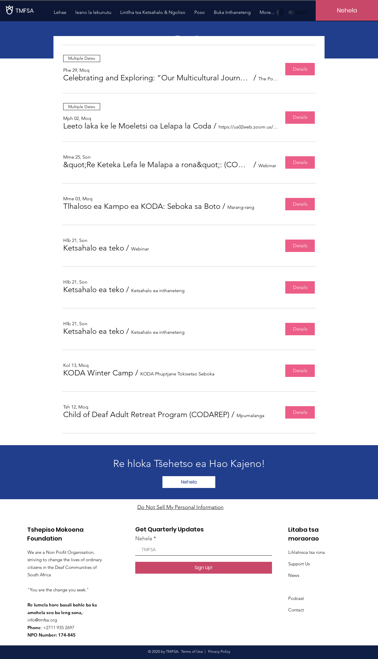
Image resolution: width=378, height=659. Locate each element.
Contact (296, 610)
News (293, 575)
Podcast (296, 598)
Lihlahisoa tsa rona (306, 552)
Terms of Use (192, 651)
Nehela (143, 538)
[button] (157, 78)
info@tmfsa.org (42, 620)
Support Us (299, 564)
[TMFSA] (35, 10)
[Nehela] (347, 10)
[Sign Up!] (203, 568)
